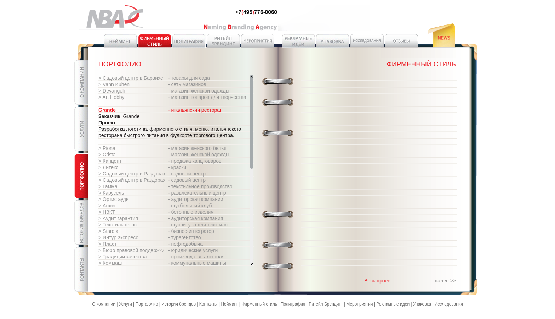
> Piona (106, 148)
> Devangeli (111, 91)
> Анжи (106, 205)
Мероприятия (359, 304)
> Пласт (107, 244)
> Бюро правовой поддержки (131, 250)
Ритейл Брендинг (326, 304)
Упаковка (422, 304)
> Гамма (108, 186)
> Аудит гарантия (118, 218)
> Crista (107, 154)
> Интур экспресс (118, 237)
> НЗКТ (106, 212)
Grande (107, 110)
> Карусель (111, 193)
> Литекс (108, 167)
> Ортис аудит (114, 199)
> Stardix (108, 231)
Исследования (449, 304)
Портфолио (147, 304)
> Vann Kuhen (114, 84)
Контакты (208, 304)
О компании (104, 304)
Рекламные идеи (393, 304)
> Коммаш (110, 263)
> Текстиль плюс (117, 225)
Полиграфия (293, 304)
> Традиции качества (122, 256)
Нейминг (229, 304)
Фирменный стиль (259, 304)
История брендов (179, 304)
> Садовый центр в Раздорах (131, 174)
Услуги (125, 304)
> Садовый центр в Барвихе (130, 78)
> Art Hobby (111, 97)
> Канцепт (109, 161)
